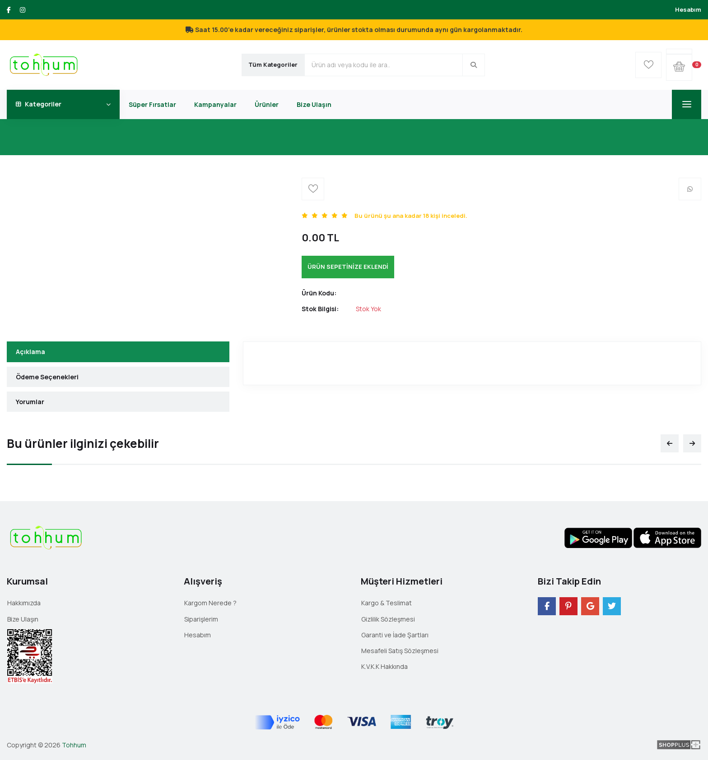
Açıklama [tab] (30, 351)
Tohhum (74, 745)
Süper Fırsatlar (152, 104)
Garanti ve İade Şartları (395, 635)
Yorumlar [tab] (30, 401)
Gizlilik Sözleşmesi (388, 619)
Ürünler (267, 104)
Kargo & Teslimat (386, 603)
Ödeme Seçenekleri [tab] (47, 377)
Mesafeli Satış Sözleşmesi (399, 650)
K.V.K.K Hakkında (384, 666)
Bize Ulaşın (314, 104)
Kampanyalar (215, 104)
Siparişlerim (201, 619)
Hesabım (688, 9)
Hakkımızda (24, 603)
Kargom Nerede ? (210, 603)
